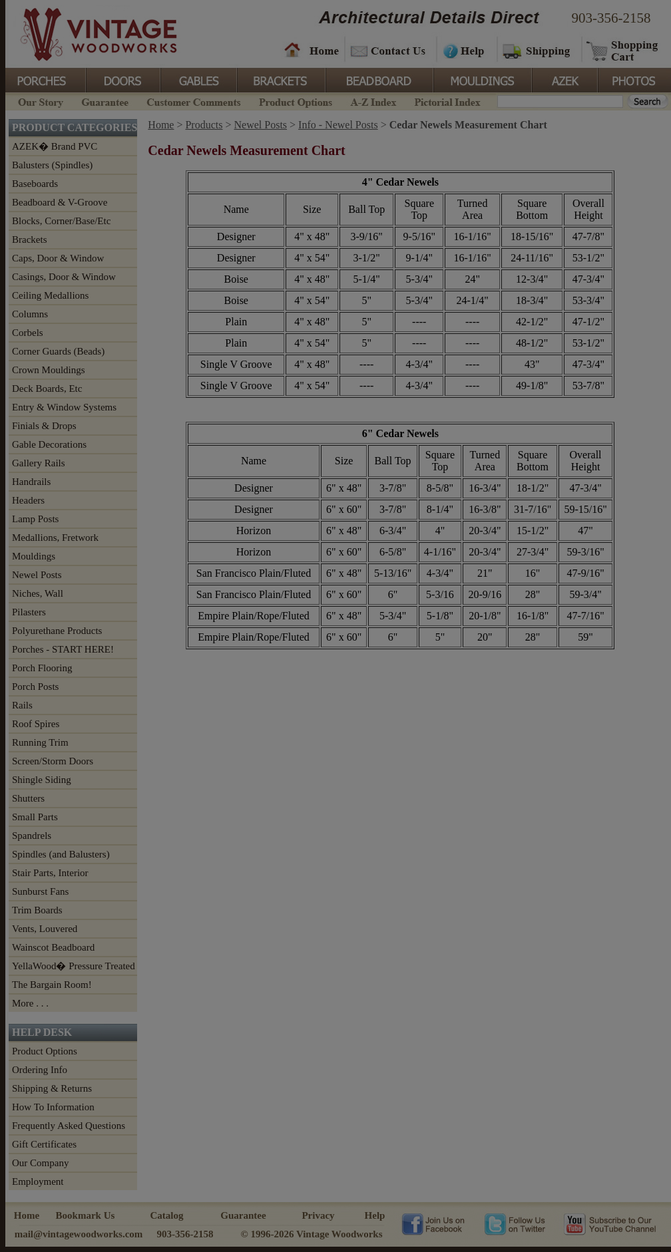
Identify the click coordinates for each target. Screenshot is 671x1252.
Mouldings (481, 79)
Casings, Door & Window (64, 276)
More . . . (30, 1003)
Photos (633, 79)
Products (203, 124)
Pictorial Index (446, 101)
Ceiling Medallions (50, 295)
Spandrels (31, 835)
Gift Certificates (44, 1144)
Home (311, 50)
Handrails (31, 481)
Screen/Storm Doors (52, 761)
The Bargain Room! (52, 984)
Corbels (27, 332)
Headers (28, 500)
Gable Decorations (49, 444)
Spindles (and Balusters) (61, 854)
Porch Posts (35, 686)
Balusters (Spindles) (52, 165)
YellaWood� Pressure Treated (73, 966)
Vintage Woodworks (88, 33)
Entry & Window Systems (64, 407)
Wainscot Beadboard (53, 947)
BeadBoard (378, 79)
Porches (45, 79)
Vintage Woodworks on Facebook (433, 1223)
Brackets (280, 79)
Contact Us (390, 50)
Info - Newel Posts (338, 124)
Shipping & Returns (52, 1088)
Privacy (318, 1215)
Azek (564, 79)
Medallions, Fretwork (55, 537)
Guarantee (105, 101)
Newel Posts (37, 574)
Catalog (167, 1215)
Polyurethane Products (57, 630)
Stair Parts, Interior (50, 872)
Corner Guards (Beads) (58, 351)
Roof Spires (35, 723)
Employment (38, 1181)
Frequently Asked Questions (68, 1125)
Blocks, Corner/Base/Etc (61, 221)
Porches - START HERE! (63, 649)
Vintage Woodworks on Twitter (516, 1223)
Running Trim (40, 742)
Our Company (40, 1163)
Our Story (38, 101)
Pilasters (29, 612)
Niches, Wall (37, 593)
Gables (198, 79)
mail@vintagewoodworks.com (79, 1234)
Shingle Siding (41, 779)
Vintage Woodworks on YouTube (609, 1223)
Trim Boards (37, 910)
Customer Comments (193, 101)
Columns (30, 314)
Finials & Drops (44, 425)
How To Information (53, 1107)
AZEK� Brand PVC (54, 146)
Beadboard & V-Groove (59, 202)
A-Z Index (373, 101)
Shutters (28, 798)
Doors (122, 79)
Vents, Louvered (44, 928)
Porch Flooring (42, 668)
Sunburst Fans (40, 891)
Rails (22, 705)
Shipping (538, 50)
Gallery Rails (38, 463)
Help (465, 50)
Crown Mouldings (48, 370)
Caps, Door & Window (58, 258)
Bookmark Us (85, 1215)
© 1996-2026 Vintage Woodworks (311, 1234)
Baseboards (35, 183)
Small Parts (35, 817)
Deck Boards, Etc (47, 388)
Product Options (294, 101)
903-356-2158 (611, 18)
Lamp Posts (35, 519)
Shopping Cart (622, 50)
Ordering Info (39, 1069)
